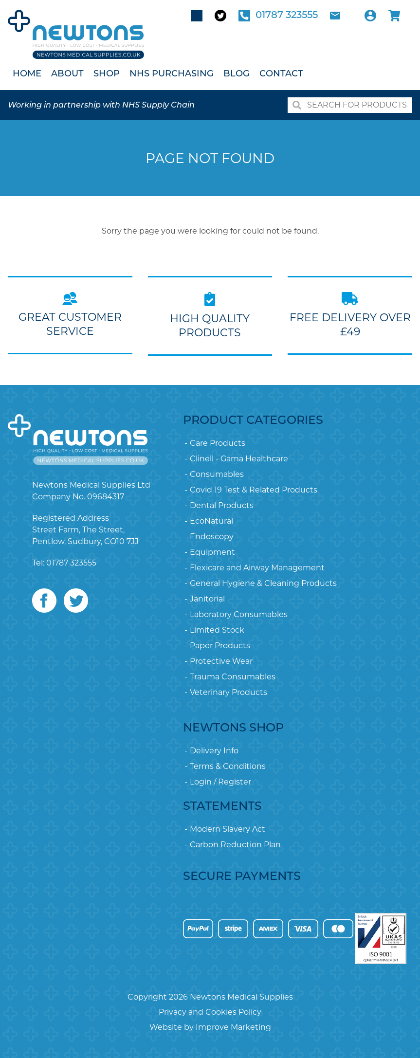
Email (335, 15)
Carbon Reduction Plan (235, 844)
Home (27, 74)
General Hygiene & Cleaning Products (263, 583)
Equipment (212, 552)
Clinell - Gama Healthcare (239, 458)
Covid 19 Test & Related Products (253, 489)
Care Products (217, 443)
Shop (106, 74)
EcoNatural (211, 521)
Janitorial (207, 598)
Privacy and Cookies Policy (210, 1012)
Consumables (217, 474)
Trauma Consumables (232, 676)
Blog (236, 74)
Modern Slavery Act (227, 829)
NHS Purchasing (171, 74)
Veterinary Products (228, 692)
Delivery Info (214, 750)
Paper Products (220, 645)
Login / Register (220, 781)
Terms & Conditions (228, 766)
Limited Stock (217, 630)
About (67, 74)
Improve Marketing (233, 1027)
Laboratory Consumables (239, 614)
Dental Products (222, 505)
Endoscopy (212, 536)
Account (370, 15)
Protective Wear (221, 661)
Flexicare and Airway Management (257, 567)
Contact (281, 74)
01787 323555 (287, 15)
